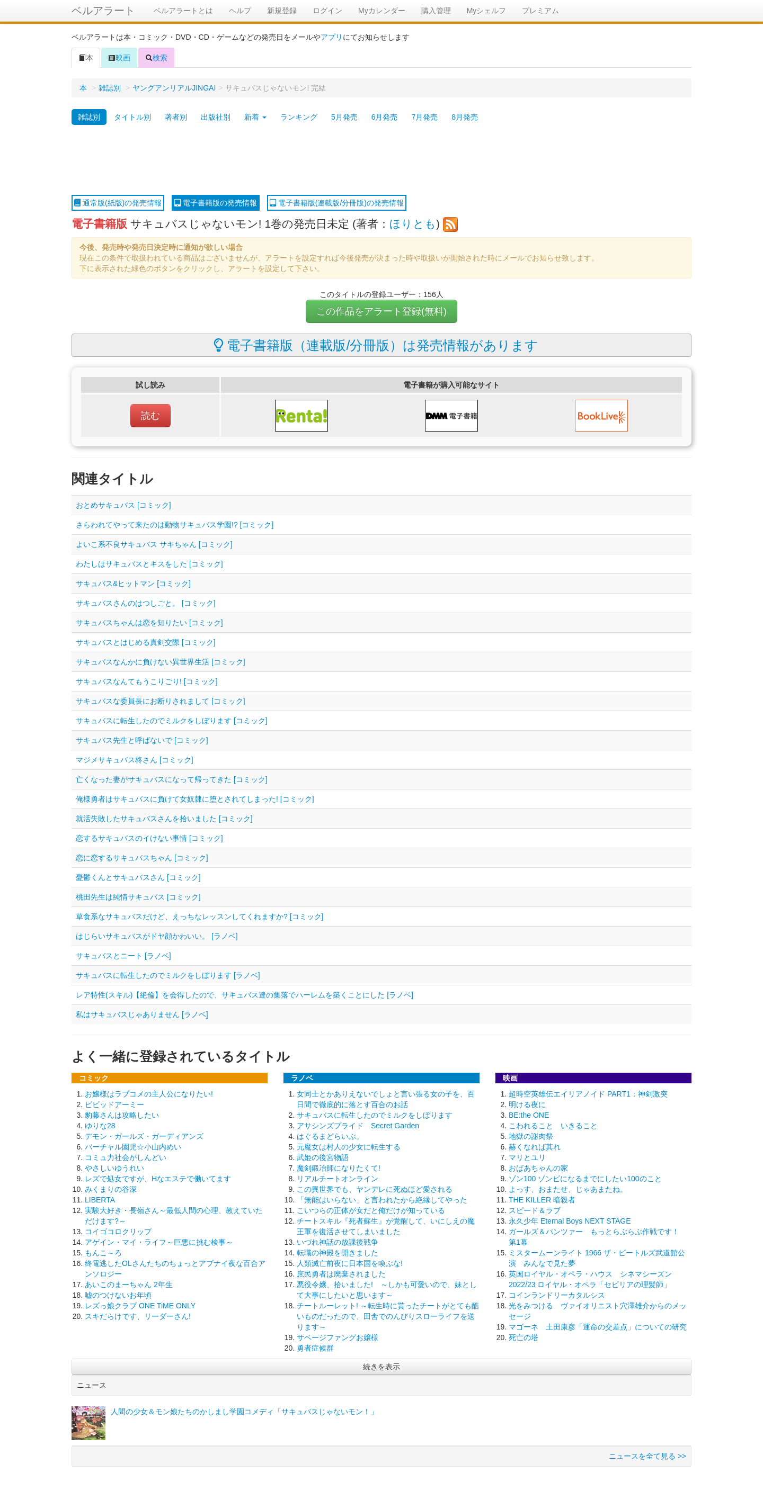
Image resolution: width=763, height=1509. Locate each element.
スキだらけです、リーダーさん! (138, 1316)
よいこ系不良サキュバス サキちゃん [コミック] (154, 544)
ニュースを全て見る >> (647, 1456)
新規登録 (282, 10)
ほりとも (412, 224)
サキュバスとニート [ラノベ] (123, 955)
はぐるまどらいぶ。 (330, 1136)
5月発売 (344, 117)
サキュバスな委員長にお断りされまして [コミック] (160, 701)
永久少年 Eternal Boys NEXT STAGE (570, 1221)
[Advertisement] (381, 160)
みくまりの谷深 (111, 1189)
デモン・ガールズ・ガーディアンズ (144, 1136)
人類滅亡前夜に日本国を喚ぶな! (350, 1263)
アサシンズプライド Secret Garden (358, 1125)
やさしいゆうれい (114, 1168)
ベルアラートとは (183, 10)
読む (150, 415)
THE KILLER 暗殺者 (542, 1200)
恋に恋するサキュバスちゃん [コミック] (142, 858)
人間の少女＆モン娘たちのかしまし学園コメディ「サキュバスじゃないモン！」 (244, 1411)
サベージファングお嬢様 (337, 1337)
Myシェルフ (487, 10)
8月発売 (464, 117)
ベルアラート (103, 10)
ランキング (298, 117)
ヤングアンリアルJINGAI (174, 88)
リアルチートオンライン (337, 1178)
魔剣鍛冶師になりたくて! (338, 1168)
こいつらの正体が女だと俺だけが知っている (371, 1210)
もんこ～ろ (103, 1252)
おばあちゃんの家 (538, 1168)
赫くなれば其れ (535, 1147)
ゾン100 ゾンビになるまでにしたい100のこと (585, 1178)
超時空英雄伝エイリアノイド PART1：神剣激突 (588, 1094)
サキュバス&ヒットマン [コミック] (133, 583)
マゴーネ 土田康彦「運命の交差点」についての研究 (598, 1327)
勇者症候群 (315, 1348)
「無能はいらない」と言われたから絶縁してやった (382, 1200)
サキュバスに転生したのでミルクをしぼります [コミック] (172, 720)
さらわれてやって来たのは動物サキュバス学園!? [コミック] (174, 524)
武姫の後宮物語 (323, 1157)
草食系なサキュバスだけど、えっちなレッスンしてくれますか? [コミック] (199, 916)
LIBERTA (100, 1200)
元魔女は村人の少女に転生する (349, 1147)
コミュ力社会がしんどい (125, 1157)
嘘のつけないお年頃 (118, 1295)
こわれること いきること (553, 1125)
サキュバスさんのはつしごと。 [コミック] (146, 603)
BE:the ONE (529, 1115)
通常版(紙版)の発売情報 (118, 203)
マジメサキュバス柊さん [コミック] (134, 760)
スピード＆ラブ (535, 1210)
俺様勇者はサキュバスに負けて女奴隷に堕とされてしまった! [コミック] (195, 799)
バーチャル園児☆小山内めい (133, 1147)
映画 (119, 57)
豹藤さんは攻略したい (122, 1115)
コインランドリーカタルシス (557, 1295)
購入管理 (436, 10)
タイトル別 (132, 117)
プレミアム (540, 10)
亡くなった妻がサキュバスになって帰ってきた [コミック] (172, 779)
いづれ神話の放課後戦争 (337, 1242)
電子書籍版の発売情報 (215, 203)
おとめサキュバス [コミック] (123, 505)
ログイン (327, 10)
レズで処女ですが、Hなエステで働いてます (158, 1178)
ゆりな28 (100, 1125)
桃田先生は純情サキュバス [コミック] (138, 897)
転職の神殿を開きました (337, 1252)
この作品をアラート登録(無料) (381, 311)
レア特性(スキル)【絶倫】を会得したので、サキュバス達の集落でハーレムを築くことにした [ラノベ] (244, 995)
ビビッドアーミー (114, 1104)
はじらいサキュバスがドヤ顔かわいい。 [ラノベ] (157, 936)
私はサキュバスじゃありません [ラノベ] (142, 1014)
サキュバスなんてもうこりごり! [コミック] (147, 681)
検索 (156, 57)
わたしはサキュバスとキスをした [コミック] (149, 564)
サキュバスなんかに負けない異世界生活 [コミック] (160, 662)
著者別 (176, 117)
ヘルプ (240, 10)
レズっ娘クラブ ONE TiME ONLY (140, 1305)
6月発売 (384, 117)
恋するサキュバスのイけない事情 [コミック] (149, 838)
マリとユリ (527, 1157)
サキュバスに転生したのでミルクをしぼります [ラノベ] (168, 975)
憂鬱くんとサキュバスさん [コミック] (138, 877)
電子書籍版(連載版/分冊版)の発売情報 (337, 203)
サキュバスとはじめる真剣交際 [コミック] (146, 642)
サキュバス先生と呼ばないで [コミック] (142, 740)
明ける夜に (527, 1104)
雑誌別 (110, 88)
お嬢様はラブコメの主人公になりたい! (149, 1094)
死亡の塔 (523, 1337)
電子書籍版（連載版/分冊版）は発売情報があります (376, 345)
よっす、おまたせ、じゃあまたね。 (568, 1189)
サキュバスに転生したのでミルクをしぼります (375, 1115)
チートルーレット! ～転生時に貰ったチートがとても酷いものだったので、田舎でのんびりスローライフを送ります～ (388, 1316)
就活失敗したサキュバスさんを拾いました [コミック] (164, 818)
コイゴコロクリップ (118, 1231)
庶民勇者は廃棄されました (341, 1274)
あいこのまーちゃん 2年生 (129, 1284)
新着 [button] (255, 117)
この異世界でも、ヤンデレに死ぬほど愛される (375, 1189)
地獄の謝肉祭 (531, 1136)
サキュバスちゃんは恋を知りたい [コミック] (149, 622)
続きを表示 (381, 1366)
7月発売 (424, 117)
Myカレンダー (381, 10)
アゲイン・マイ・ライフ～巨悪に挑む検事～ (159, 1242)
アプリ (332, 37)
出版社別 (215, 117)
